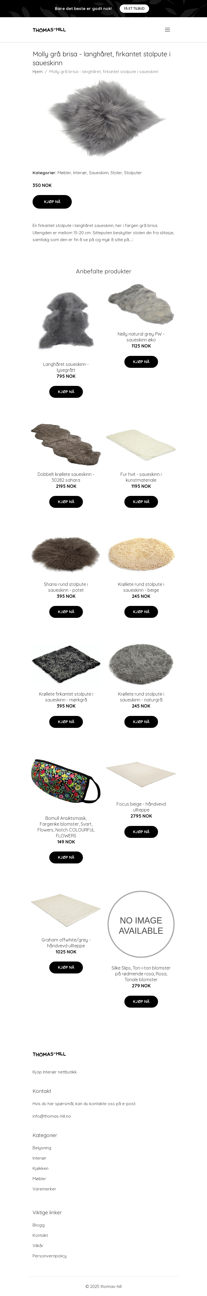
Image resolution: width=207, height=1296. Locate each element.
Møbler (64, 172)
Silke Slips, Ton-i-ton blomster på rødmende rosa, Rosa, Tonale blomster (141, 973)
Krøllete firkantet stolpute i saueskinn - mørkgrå (66, 697)
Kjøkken (40, 1168)
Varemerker (44, 1189)
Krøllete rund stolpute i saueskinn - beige (141, 587)
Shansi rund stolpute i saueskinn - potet (66, 587)
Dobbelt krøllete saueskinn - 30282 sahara (66, 477)
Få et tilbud (134, 8)
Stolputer (133, 172)
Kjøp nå (52, 201)
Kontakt (40, 1235)
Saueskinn (99, 172)
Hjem (38, 71)
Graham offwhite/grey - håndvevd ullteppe (66, 942)
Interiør (80, 172)
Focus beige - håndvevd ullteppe (141, 807)
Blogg (39, 1225)
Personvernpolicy (49, 1255)
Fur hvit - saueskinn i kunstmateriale (141, 477)
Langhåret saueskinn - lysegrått (66, 367)
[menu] (167, 30)
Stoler (116, 172)
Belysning (42, 1147)
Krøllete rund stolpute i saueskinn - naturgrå (141, 697)
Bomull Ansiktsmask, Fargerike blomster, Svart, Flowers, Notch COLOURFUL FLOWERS (66, 826)
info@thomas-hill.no (52, 1116)
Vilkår (38, 1245)
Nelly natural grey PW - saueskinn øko (141, 337)
